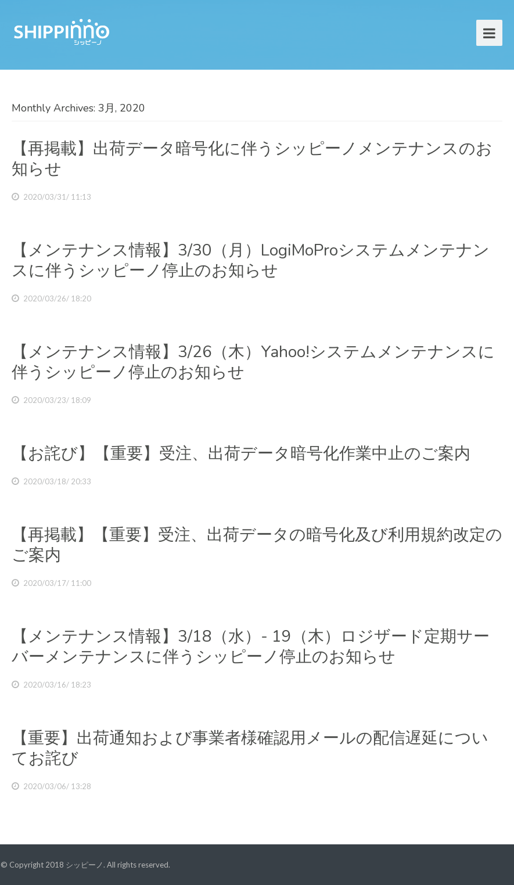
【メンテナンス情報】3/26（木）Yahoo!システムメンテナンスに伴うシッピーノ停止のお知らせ (253, 362)
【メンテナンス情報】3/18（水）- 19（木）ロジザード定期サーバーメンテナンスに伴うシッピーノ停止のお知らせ (251, 646)
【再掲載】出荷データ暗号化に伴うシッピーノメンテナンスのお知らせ (252, 159)
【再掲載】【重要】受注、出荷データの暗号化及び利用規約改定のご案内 (257, 545)
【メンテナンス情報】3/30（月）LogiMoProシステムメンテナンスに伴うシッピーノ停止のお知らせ (251, 260)
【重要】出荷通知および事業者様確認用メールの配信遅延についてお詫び (250, 748)
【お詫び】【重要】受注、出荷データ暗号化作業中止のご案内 (241, 453)
